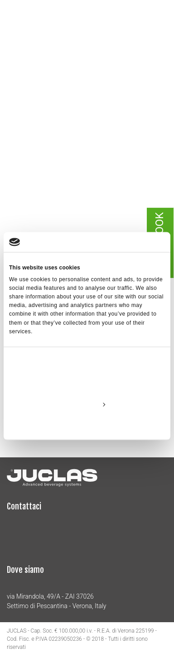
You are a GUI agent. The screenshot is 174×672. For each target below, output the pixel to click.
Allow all (87, 383)
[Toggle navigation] (160, 26)
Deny (86, 425)
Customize (87, 404)
